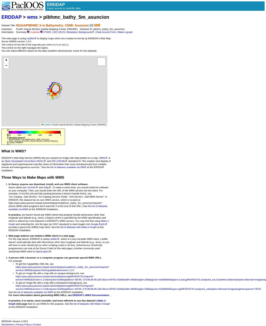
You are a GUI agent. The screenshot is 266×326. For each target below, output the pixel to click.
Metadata (72, 32)
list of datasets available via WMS (68, 167)
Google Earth (99, 224)
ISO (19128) (60, 161)
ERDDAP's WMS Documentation (90, 295)
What (5, 151)
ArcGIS (33, 187)
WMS (103, 158)
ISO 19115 (59, 32)
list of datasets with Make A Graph (78, 227)
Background (86, 32)
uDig (47, 187)
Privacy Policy (23, 324)
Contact (37, 324)
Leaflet (32, 38)
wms (32, 17)
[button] (6, 60)
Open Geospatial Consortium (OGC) (25, 161)
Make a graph (125, 32)
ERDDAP (11, 17)
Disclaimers (7, 324)
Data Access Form (106, 32)
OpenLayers (43, 251)
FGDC (48, 32)
